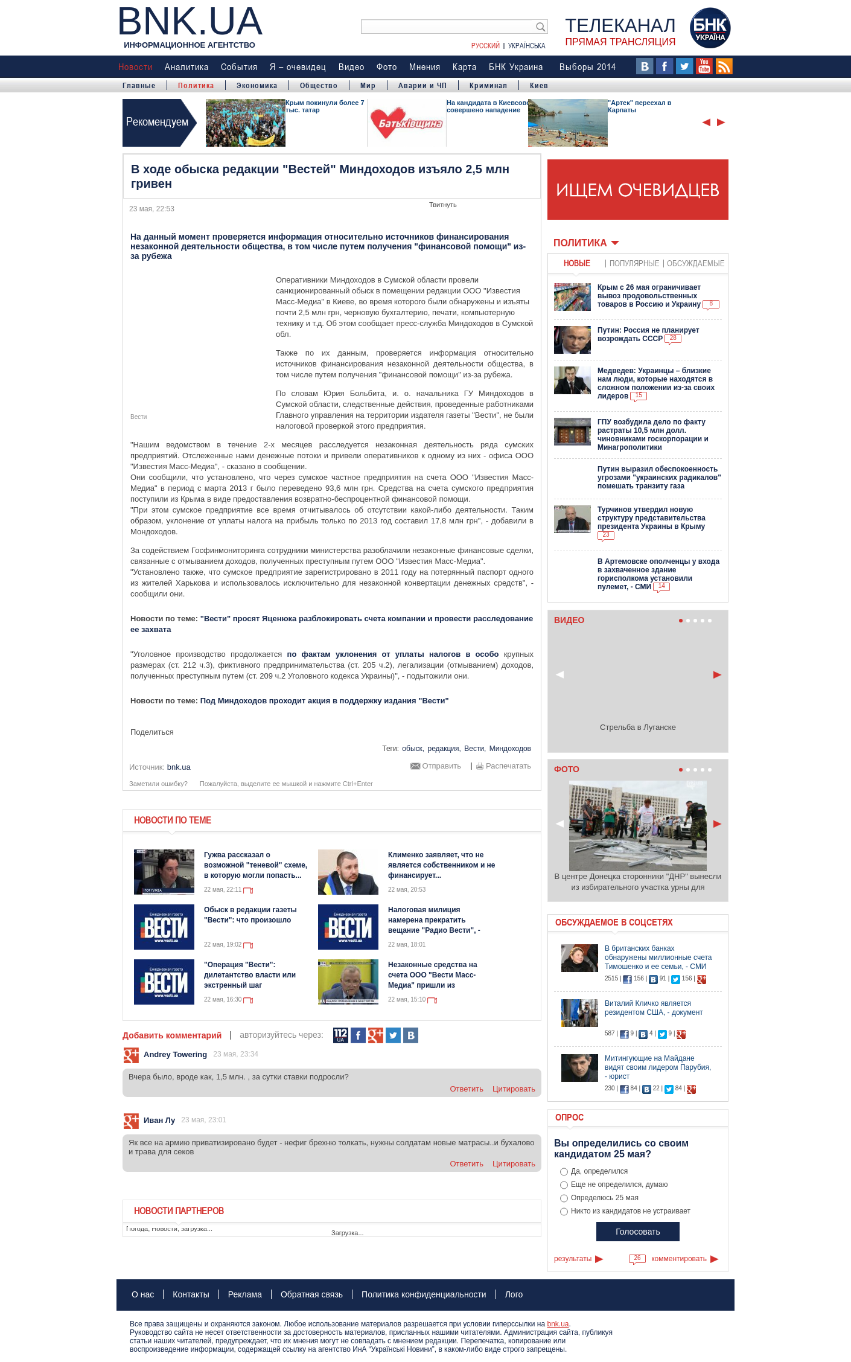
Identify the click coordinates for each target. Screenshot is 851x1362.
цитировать (513, 1088)
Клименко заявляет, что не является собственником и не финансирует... (442, 865)
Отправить (441, 766)
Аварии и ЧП (422, 85)
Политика (196, 85)
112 (340, 1035)
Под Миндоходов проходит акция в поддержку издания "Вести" (324, 700)
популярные (635, 263)
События (239, 66)
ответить (466, 1088)
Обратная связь (312, 1294)
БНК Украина (516, 66)
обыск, (413, 748)
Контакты (191, 1294)
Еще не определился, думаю (619, 1184)
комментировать (679, 1259)
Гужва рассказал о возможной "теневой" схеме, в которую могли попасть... (255, 865)
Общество (319, 85)
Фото (387, 66)
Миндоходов (510, 748)
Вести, (475, 748)
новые (577, 263)
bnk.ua (558, 1324)
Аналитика (187, 66)
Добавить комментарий (172, 1035)
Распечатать (508, 766)
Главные (139, 85)
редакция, (444, 748)
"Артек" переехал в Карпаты (640, 106)
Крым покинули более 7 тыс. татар (325, 106)
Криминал (489, 85)
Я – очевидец (298, 66)
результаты (572, 1259)
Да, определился (599, 1171)
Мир (368, 85)
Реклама (245, 1294)
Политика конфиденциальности (424, 1294)
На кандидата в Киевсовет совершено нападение (490, 106)
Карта (465, 66)
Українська (527, 45)
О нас (143, 1294)
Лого (514, 1294)
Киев (539, 85)
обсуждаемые (696, 263)
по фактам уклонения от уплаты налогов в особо (393, 654)
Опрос (569, 1117)
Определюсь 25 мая (605, 1198)
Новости (135, 66)
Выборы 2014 (587, 66)
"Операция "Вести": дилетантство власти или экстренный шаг (250, 975)
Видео (352, 66)
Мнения (425, 66)
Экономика (257, 85)
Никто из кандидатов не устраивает (630, 1211)
